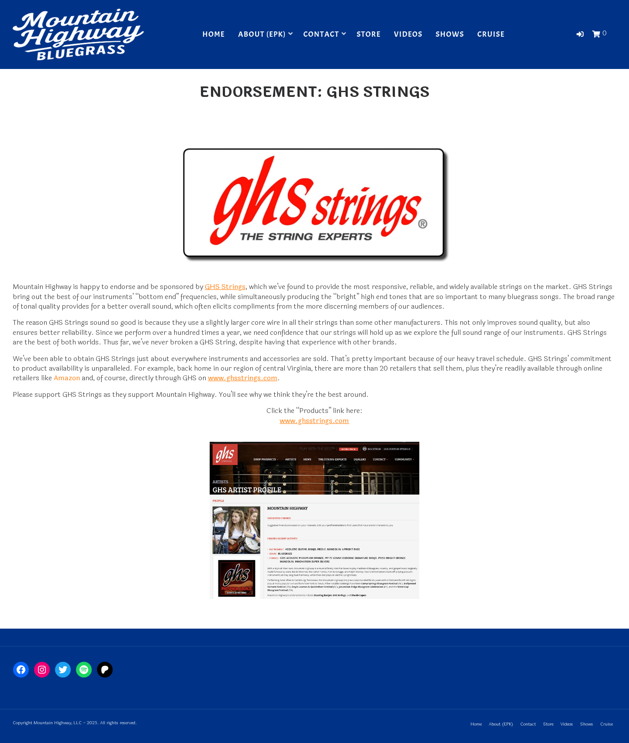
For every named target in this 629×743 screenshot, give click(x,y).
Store (368, 34)
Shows (449, 34)
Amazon (67, 377)
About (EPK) (262, 34)
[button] (580, 34)
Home (213, 34)
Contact (321, 34)
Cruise (491, 34)
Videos (408, 34)
